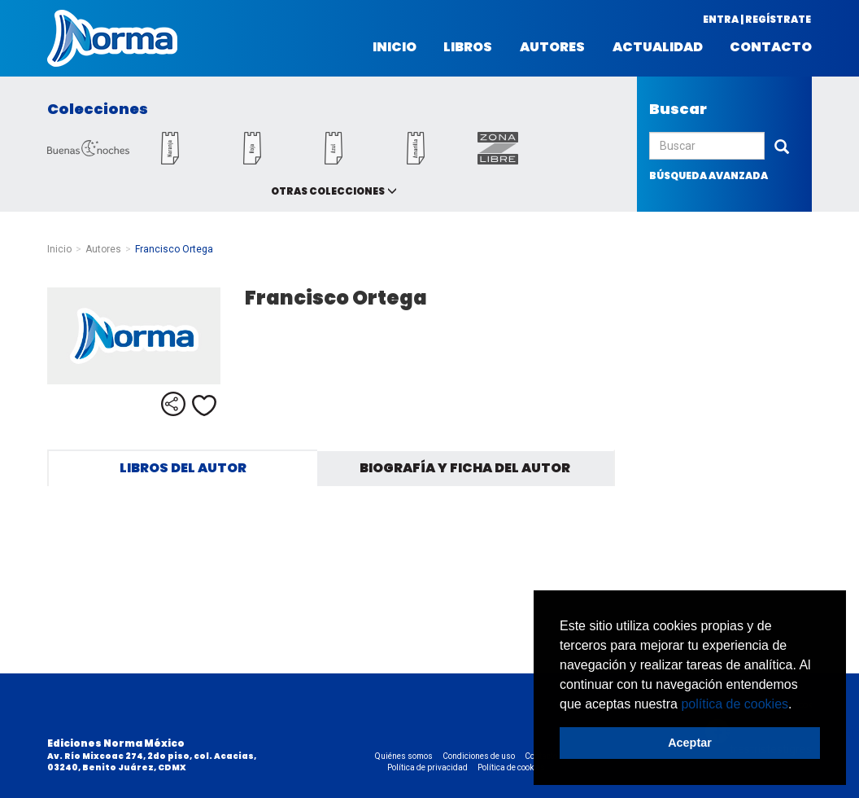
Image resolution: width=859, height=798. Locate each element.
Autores (552, 47)
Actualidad (658, 47)
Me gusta (204, 405)
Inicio (394, 47)
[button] (798, 705)
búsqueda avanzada (708, 175)
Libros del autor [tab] (183, 467)
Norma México (112, 38)
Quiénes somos (404, 756)
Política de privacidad (427, 767)
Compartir (173, 404)
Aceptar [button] (690, 742)
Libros (467, 47)
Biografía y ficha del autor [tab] (465, 467)
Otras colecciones (328, 191)
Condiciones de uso (479, 756)
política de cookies (734, 704)
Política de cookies (511, 767)
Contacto (771, 47)
